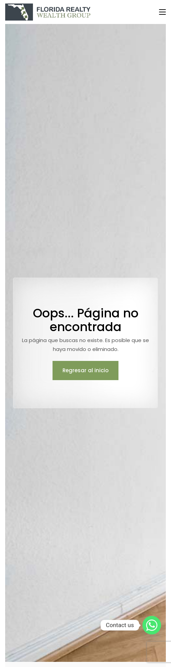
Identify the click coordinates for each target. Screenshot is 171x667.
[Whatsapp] (151, 625)
